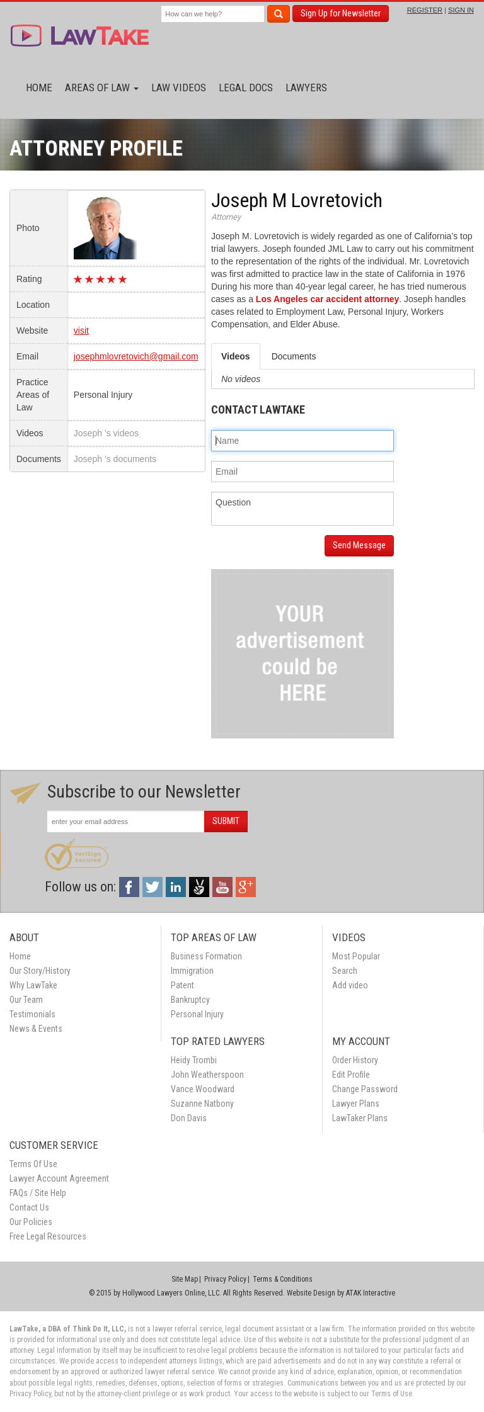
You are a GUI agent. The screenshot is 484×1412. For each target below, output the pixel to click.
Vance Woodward (202, 1089)
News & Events (35, 1029)
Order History (355, 1060)
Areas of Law (102, 87)
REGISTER (424, 10)
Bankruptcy (190, 1000)
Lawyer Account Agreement (59, 1178)
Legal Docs (246, 87)
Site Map (184, 1279)
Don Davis (189, 1118)
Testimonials (32, 1014)
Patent (182, 985)
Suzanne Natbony (202, 1104)
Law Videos (178, 87)
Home (39, 87)
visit (81, 330)
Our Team (26, 1000)
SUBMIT (225, 821)
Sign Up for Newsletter (341, 13)
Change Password (365, 1089)
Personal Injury (197, 1014)
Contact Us (29, 1207)
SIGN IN (461, 10)
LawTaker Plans (360, 1118)
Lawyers (306, 87)
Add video (350, 985)
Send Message (359, 545)
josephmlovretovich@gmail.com (136, 356)
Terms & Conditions (283, 1279)
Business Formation (206, 956)
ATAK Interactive (370, 1293)
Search (344, 971)
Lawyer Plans (355, 1104)
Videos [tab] (235, 356)
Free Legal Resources (47, 1236)
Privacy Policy (225, 1279)
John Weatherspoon (207, 1075)
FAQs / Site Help (37, 1193)
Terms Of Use (33, 1164)
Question (302, 509)
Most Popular (356, 956)
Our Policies (30, 1222)
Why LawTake (33, 985)
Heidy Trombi (194, 1060)
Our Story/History (40, 971)
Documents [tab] (294, 356)
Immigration (192, 971)
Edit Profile (351, 1075)
